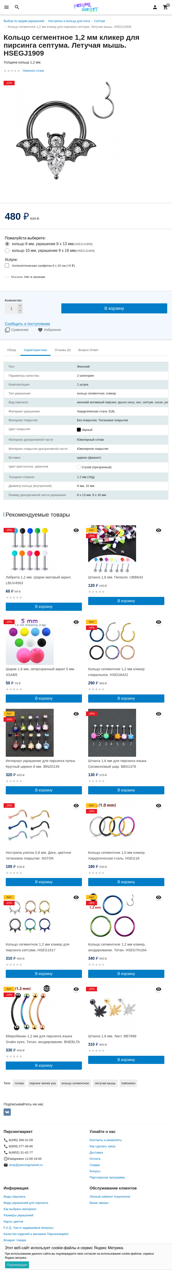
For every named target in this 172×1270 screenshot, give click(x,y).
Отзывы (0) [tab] (63, 350)
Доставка (96, 1152)
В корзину (114, 308)
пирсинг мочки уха (42, 1083)
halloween (128, 1083)
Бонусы (95, 1171)
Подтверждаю (17, 1265)
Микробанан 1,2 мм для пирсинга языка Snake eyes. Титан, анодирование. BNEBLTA (43, 1039)
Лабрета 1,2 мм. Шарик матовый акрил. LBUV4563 (39, 580)
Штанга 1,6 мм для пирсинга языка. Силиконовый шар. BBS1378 (117, 763)
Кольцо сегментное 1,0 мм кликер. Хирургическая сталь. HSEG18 (117, 855)
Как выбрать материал (20, 1209)
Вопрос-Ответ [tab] (88, 350)
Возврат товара (15, 1240)
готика (19, 1083)
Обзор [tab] (11, 350)
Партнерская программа (107, 1177)
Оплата (95, 1158)
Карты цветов (13, 1221)
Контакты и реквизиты (105, 1140)
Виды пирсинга (14, 1196)
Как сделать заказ (102, 1146)
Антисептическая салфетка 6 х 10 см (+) (43, 265)
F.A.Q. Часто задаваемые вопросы (28, 1228)
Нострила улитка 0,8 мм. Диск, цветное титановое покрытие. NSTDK (38, 855)
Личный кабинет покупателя (110, 1196)
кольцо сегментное (75, 1083)
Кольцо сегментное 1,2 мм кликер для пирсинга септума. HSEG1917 (37, 947)
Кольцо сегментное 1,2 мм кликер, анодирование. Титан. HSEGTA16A (117, 947)
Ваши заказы (99, 1203)
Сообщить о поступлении (27, 324)
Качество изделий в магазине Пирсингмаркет (36, 1234)
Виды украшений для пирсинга (26, 1203)
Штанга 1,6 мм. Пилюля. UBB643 (115, 577)
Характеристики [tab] (35, 350)
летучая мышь (105, 1083)
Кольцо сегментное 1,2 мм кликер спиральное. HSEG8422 (116, 672)
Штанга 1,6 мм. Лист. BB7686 (112, 1036)
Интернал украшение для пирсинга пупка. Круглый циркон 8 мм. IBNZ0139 (41, 763)
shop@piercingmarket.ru (26, 1165)
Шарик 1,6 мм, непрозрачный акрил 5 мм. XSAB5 (40, 672)
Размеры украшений (18, 1215)
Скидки (95, 1165)
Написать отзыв (33, 70)
